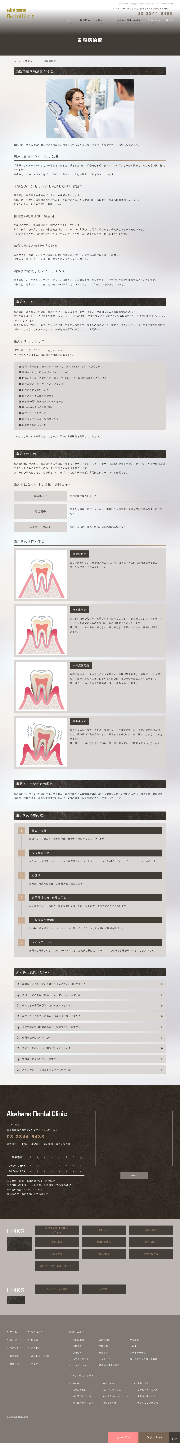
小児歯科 (77, 1352)
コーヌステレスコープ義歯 (143, 1359)
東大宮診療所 (151, 1254)
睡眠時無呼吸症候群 (109, 1365)
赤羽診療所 (151, 1230)
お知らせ (14, 1364)
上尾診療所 (57, 1254)
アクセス (36, 1348)
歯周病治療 (104, 1339)
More (134, 1175)
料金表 (34, 1340)
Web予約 (123, 1437)
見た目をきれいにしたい (115, 1396)
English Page (154, 1437)
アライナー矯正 (138, 1352)
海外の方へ (37, 1332)
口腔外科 (103, 1346)
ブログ (34, 1364)
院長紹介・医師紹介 (42, 1356)
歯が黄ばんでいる (82, 1396)
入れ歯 (133, 1346)
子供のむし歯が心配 (147, 1402)
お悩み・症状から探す (81, 1375)
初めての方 (16, 1348)
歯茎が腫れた (80, 1390)
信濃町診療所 (104, 1242)
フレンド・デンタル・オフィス (57, 1266)
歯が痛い (77, 1383)
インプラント (80, 1365)
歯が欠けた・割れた (147, 1390)
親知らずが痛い (111, 1402)
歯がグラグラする (112, 1390)
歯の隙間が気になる (83, 1402)
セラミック (104, 1359)
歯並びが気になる (146, 1396)
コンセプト (16, 1340)
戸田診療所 (104, 1254)
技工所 (104, 1289)
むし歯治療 (78, 1339)
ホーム (13, 1332)
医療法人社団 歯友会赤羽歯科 (56, 1230)
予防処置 (134, 1339)
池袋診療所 (57, 1242)
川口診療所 (151, 1242)
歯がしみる (108, 1383)
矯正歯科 (103, 1352)
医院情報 (14, 1356)
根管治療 (77, 1346)
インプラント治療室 (57, 1289)
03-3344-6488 (26, 1136)
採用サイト (104, 1230)
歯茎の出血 (143, 1383)
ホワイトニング (81, 1359)
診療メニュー (76, 1332)
